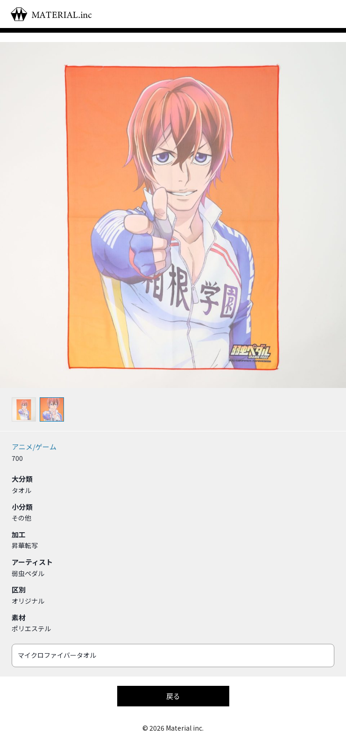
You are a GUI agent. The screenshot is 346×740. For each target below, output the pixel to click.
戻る (173, 696)
